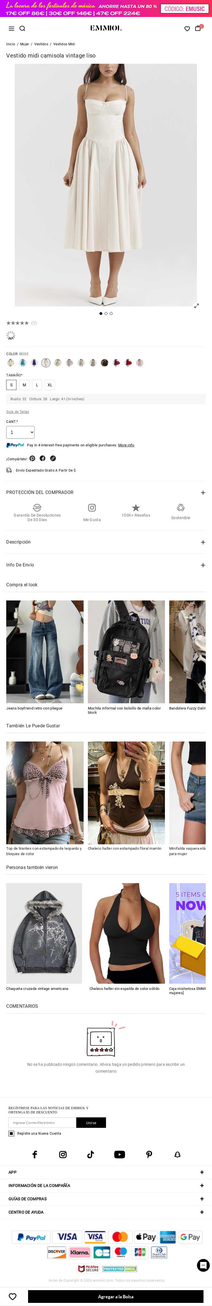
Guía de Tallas (17, 412)
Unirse (91, 1123)
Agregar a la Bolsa (115, 1296)
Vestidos (41, 44)
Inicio (10, 44)
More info (126, 445)
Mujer (24, 44)
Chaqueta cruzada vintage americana (37, 989)
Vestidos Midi (64, 44)
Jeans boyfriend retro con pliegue (34, 708)
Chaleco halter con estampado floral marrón (125, 848)
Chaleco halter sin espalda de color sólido (125, 989)
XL (50, 385)
